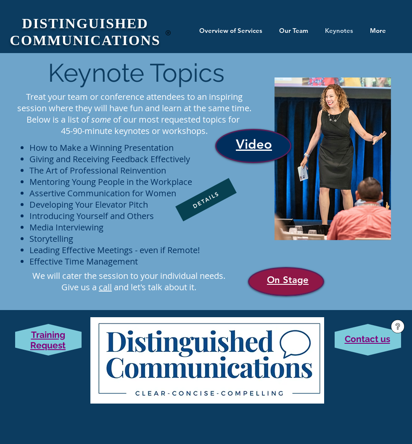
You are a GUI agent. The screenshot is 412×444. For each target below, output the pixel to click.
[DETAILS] (206, 200)
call (105, 287)
